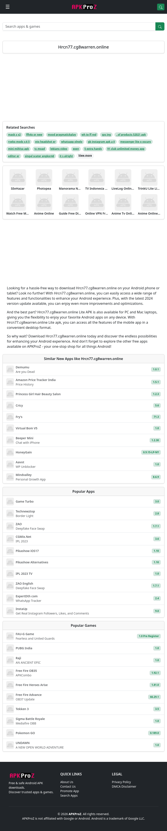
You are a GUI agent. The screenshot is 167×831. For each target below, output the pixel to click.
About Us (66, 782)
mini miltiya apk (18, 149)
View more (85, 155)
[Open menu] (8, 7)
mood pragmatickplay (62, 134)
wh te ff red (88, 134)
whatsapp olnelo (71, 141)
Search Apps (69, 795)
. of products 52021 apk (131, 134)
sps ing (106, 134)
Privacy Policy (121, 782)
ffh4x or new (34, 134)
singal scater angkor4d (39, 156)
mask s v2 (14, 134)
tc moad (39, 149)
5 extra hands (93, 149)
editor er (13, 156)
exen (76, 149)
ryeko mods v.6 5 (19, 141)
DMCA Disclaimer (124, 786)
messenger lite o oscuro (135, 141)
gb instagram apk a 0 (101, 141)
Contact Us (68, 786)
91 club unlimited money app (125, 149)
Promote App (69, 791)
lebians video (58, 149)
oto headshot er (45, 141)
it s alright (66, 156)
